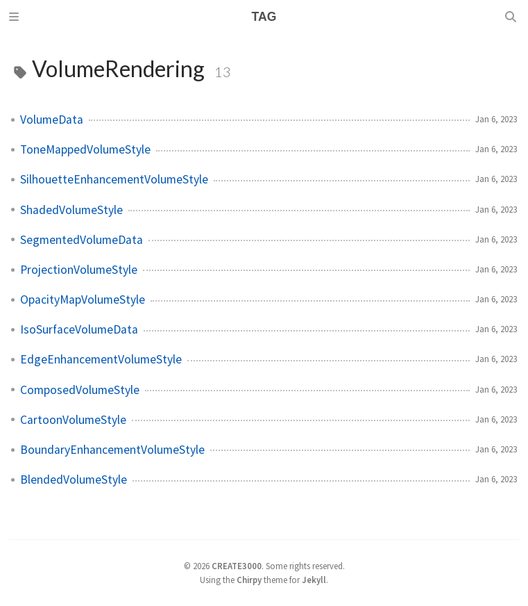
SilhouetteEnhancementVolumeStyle (114, 179)
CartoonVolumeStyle (73, 419)
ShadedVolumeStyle (71, 210)
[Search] (512, 16)
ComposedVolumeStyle (79, 390)
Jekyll (314, 579)
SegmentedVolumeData (81, 239)
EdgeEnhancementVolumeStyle (101, 359)
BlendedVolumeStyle (73, 479)
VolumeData (51, 119)
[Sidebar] (16, 16)
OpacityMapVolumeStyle (82, 299)
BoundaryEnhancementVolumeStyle (112, 449)
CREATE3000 (237, 565)
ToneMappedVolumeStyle (85, 149)
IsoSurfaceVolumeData (79, 329)
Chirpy (249, 579)
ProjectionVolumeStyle (78, 269)
